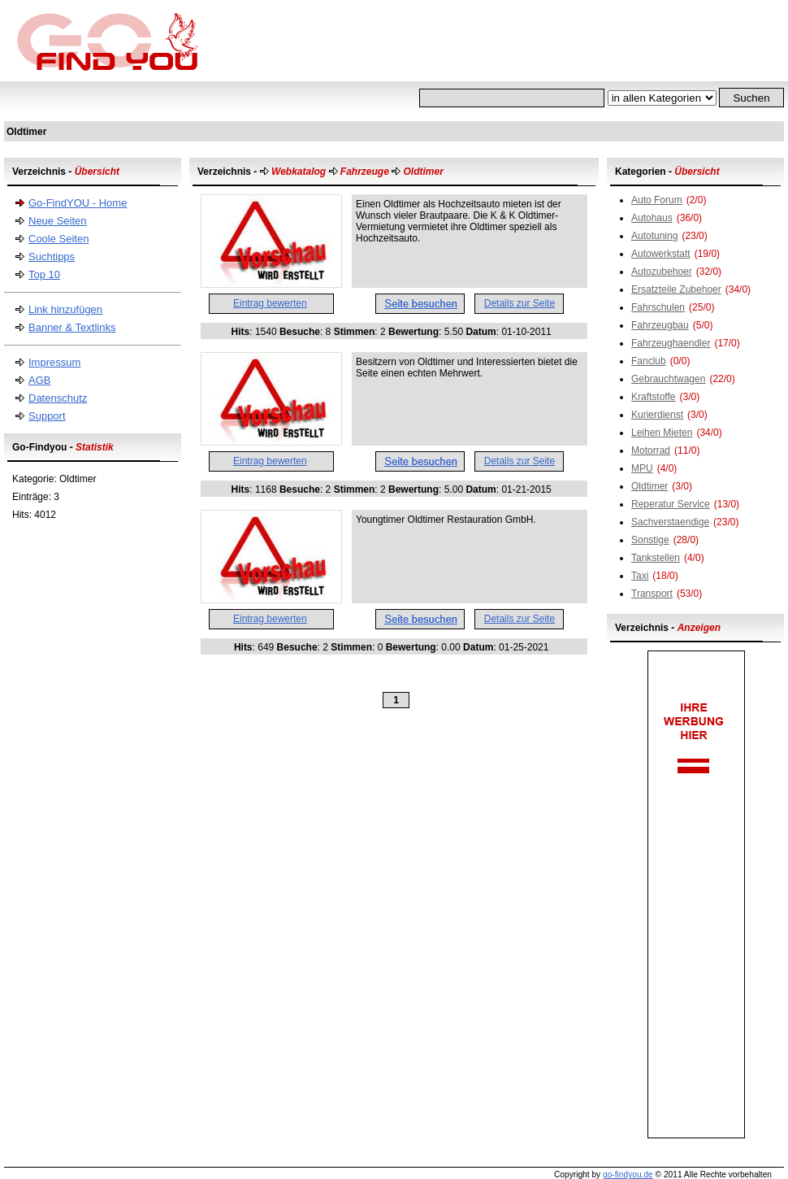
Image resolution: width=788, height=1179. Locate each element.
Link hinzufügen (65, 309)
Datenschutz (57, 398)
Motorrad (650, 450)
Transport (652, 593)
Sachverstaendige (670, 522)
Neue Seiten (57, 221)
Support (47, 416)
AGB (39, 380)
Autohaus (652, 218)
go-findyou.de (628, 1174)
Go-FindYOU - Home (77, 203)
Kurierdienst (657, 414)
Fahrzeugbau (660, 325)
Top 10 (44, 274)
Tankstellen (655, 557)
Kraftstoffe (653, 396)
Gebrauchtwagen (668, 379)
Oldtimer (649, 486)
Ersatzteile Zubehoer (676, 289)
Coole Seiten (58, 239)
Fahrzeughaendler (670, 343)
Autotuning (654, 235)
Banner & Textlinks (71, 327)
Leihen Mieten (661, 432)
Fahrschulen (658, 307)
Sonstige (650, 540)
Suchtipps (51, 256)
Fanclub (648, 361)
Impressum (54, 362)
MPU (642, 468)
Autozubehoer (661, 271)
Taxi (639, 575)
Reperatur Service (670, 504)
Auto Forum (656, 200)
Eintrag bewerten (270, 303)
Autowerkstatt (661, 253)
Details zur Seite (519, 303)
